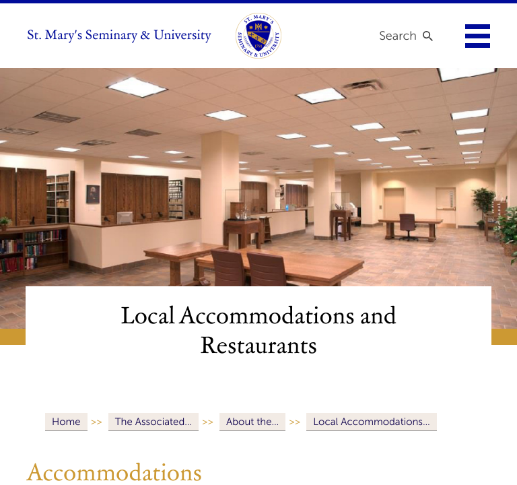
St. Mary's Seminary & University (119, 35)
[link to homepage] (258, 36)
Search (398, 35)
